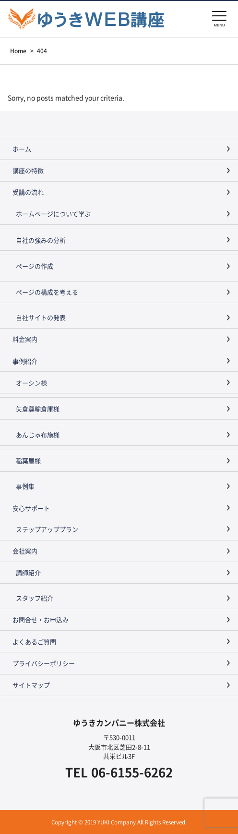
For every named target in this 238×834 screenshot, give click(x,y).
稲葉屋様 (28, 460)
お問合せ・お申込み (40, 619)
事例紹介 (24, 361)
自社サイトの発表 (41, 317)
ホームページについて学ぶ (53, 213)
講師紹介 (28, 572)
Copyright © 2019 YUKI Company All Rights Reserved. (119, 822)
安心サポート (31, 508)
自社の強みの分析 (41, 240)
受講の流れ (28, 191)
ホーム (21, 148)
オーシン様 (31, 382)
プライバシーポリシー (43, 663)
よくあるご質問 (34, 641)
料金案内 (24, 338)
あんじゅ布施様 (38, 434)
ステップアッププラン (47, 529)
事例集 (25, 486)
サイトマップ (31, 684)
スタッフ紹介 (34, 597)
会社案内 (24, 550)
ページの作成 (34, 265)
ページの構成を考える (47, 291)
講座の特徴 (28, 170)
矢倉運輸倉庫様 (38, 408)
